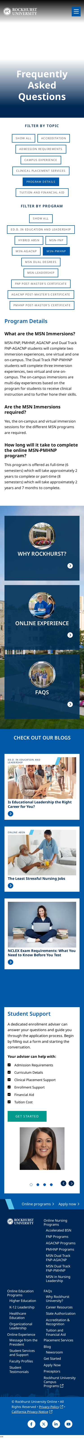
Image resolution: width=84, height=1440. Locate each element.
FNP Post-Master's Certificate (41, 284)
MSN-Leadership (41, 273)
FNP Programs (57, 1236)
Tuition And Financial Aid (42, 192)
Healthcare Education (17, 1315)
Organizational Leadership (20, 1326)
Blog (47, 1346)
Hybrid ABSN (28, 240)
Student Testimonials (19, 1369)
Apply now (67, 1203)
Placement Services (58, 1340)
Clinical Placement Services (41, 171)
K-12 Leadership (21, 1307)
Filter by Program (42, 206)
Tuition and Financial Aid (56, 1332)
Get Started (52, 1358)
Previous (63, 1183)
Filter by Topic (42, 125)
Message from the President (23, 1342)
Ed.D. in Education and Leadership (41, 229)
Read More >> (10, 813)
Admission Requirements (40, 149)
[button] (27, 1116)
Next (71, 1183)
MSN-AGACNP (26, 251)
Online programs (36, 1203)
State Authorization (60, 1313)
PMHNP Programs (60, 1249)
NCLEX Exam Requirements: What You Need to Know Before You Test (42, 953)
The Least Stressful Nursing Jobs (36, 878)
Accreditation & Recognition (58, 1322)
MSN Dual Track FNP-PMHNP (58, 1268)
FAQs (48, 1291)
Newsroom (54, 1352)
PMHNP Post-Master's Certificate (42, 305)
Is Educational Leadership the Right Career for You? (40, 804)
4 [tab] (52, 1185)
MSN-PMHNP (56, 251)
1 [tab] (32, 1185)
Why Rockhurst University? (57, 1298)
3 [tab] (45, 1185)
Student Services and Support (22, 1352)
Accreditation (53, 138)
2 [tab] (39, 1185)
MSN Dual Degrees (40, 262)
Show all (41, 218)
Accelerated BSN (58, 1230)
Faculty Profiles (21, 1361)
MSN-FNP (56, 240)
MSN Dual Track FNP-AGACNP (58, 1257)
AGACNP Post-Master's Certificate (40, 294)
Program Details (40, 182)
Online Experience (21, 1334)
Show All (23, 138)
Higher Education (22, 1300)
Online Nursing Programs (55, 1222)
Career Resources (59, 1307)
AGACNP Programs (60, 1243)
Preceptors (52, 1371)
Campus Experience (40, 160)
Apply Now (52, 1365)
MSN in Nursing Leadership (58, 1278)
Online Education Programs (20, 1293)
